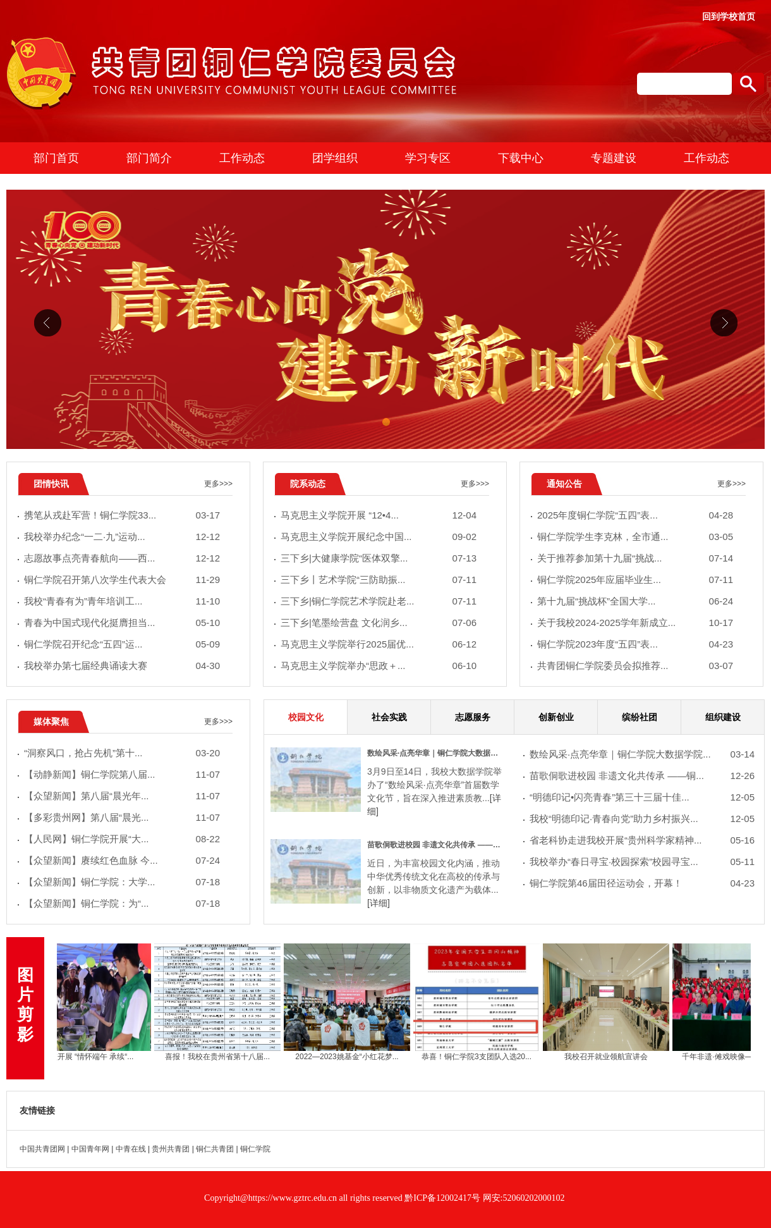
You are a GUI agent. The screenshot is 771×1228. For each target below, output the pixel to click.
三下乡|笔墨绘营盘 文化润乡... (379, 623)
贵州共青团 (171, 1149)
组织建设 (723, 717)
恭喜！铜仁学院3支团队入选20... (481, 1056)
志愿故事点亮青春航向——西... (122, 558)
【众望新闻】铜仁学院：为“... (122, 904)
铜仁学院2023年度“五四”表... (635, 644)
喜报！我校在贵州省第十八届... (221, 1056)
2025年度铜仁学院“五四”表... (635, 515)
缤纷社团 (639, 717)
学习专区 (428, 158)
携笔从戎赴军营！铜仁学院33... (122, 515)
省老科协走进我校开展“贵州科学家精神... (642, 840)
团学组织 (335, 158)
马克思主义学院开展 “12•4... (379, 515)
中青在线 (131, 1149)
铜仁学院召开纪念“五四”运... (122, 644)
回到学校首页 (728, 16)
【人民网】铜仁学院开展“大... (122, 839)
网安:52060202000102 (524, 1198)
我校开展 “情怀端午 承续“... (92, 1056)
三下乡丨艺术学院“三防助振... (379, 580)
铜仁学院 (255, 1149)
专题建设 (613, 158)
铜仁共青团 (215, 1149)
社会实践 (389, 717)
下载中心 (520, 158)
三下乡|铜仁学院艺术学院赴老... (379, 601)
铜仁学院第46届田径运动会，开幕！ (642, 883)
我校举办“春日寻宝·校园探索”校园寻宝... (642, 862)
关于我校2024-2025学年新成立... (635, 623)
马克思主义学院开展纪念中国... (379, 537)
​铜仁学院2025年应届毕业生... (635, 580)
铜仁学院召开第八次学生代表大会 (122, 580)
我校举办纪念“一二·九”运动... (122, 537)
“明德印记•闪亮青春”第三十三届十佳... (642, 797)
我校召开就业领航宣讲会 (610, 1056)
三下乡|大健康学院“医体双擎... (379, 558)
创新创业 (556, 717)
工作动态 (242, 158)
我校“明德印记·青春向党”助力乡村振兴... (642, 819)
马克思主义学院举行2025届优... (379, 644)
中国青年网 (90, 1149)
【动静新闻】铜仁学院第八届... (122, 775)
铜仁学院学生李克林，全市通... (635, 537)
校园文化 (306, 717)
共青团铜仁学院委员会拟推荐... (635, 666)
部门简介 (149, 158)
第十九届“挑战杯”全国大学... (635, 601)
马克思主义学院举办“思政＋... (379, 666)
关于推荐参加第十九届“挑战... (635, 558)
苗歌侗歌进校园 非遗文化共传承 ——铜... (642, 776)
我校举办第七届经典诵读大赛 (122, 666)
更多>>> (218, 483)
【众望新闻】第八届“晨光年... (122, 796)
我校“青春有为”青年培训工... (122, 601)
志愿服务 (472, 717)
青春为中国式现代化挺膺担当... (122, 623)
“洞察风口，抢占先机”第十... (122, 753)
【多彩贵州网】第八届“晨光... (122, 818)
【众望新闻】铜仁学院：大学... (122, 882)
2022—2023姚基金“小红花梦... (351, 1056)
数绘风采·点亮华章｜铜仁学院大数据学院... (642, 754)
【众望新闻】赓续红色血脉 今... (122, 861)
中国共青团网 (42, 1149)
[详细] (378, 903)
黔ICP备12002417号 (443, 1198)
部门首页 (56, 158)
